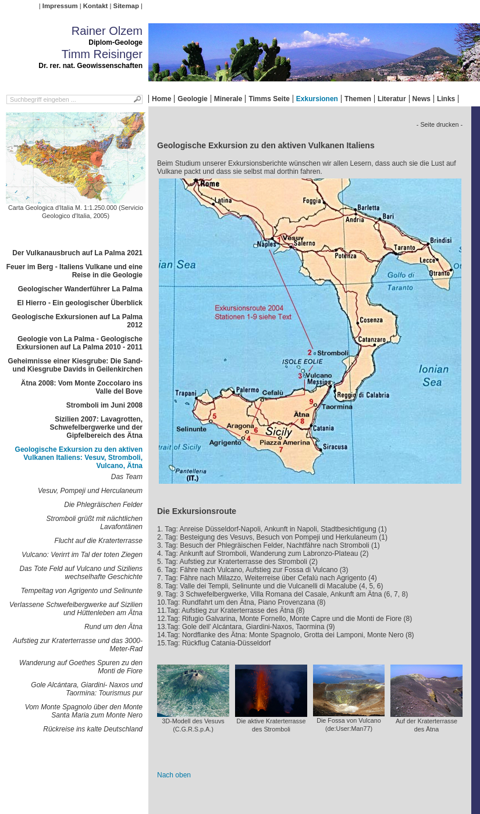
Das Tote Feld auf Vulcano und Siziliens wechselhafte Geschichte (81, 573)
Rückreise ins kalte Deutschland (93, 729)
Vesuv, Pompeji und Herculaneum (90, 491)
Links (446, 99)
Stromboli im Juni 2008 (104, 405)
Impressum (60, 5)
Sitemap (126, 5)
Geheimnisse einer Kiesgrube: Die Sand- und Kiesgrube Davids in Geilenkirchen (75, 365)
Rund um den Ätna (113, 627)
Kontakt (95, 5)
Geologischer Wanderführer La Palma (80, 289)
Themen (357, 99)
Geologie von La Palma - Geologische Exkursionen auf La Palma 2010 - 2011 (79, 343)
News (422, 99)
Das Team (127, 477)
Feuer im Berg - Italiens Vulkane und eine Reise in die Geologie (74, 271)
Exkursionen (317, 99)
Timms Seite (268, 99)
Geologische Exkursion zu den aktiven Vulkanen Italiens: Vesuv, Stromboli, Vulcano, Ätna (79, 457)
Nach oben (174, 775)
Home (161, 99)
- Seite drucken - (440, 124)
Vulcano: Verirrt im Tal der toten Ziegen (82, 555)
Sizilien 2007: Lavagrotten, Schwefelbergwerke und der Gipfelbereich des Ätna (96, 427)
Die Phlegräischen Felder (103, 505)
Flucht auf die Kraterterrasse (99, 541)
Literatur (392, 99)
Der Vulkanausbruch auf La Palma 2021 (77, 253)
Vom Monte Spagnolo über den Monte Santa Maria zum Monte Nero (84, 711)
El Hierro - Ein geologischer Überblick (80, 303)
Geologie (192, 99)
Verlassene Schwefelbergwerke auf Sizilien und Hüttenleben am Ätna (76, 609)
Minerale (228, 99)
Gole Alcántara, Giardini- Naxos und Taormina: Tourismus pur (87, 689)
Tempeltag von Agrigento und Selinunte (82, 591)
